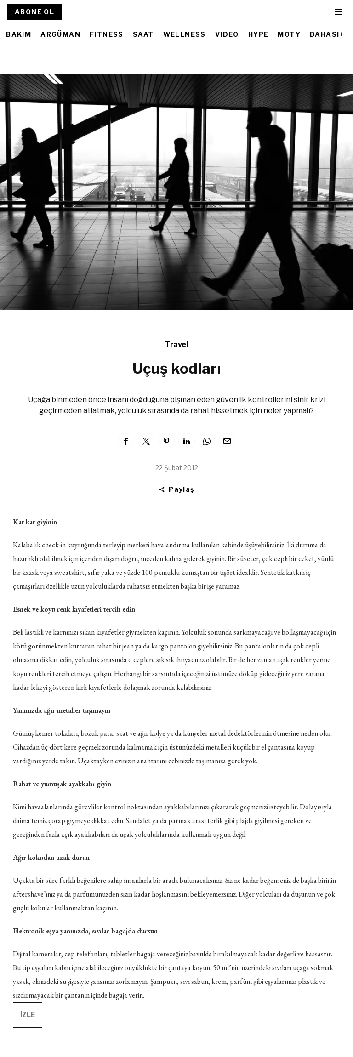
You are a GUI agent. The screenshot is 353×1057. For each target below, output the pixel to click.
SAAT (143, 34)
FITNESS (107, 34)
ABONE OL (34, 12)
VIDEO (227, 34)
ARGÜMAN (60, 34)
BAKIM (18, 34)
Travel (176, 344)
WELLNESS (184, 34)
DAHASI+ (327, 34)
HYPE (258, 34)
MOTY (289, 34)
